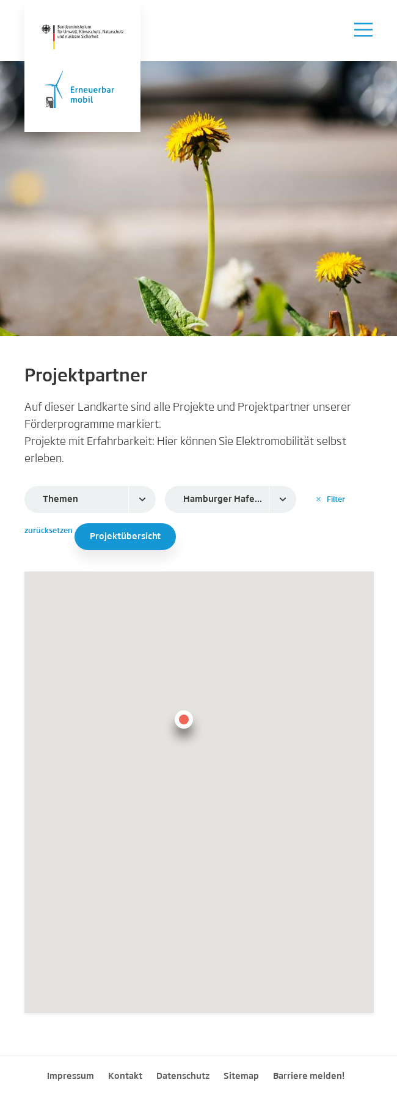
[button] (183, 726)
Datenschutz (182, 1076)
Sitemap (241, 1076)
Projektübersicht (125, 536)
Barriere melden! (308, 1076)
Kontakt (125, 1076)
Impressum (70, 1076)
